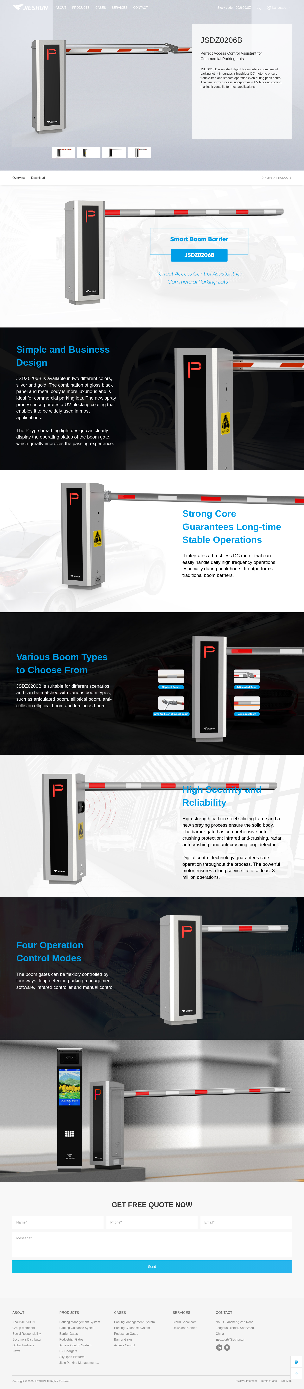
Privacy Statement (246, 1380)
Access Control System (75, 1345)
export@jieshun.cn (230, 1339)
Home (268, 177)
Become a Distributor (26, 1339)
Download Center (185, 1328)
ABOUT (61, 7)
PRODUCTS (81, 7)
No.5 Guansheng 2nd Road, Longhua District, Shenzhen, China (235, 1327)
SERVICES (119, 7)
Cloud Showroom (185, 1322)
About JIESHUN (23, 1322)
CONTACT (140, 7)
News (16, 1351)
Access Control (124, 1345)
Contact (224, 1313)
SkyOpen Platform (72, 1357)
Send (152, 1267)
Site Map (286, 1380)
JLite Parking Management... (79, 1362)
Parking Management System (79, 1322)
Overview (18, 177)
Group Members (23, 1328)
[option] (102, 85)
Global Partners (23, 1345)
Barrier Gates (68, 1333)
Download (38, 177)
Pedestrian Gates (71, 1339)
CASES (100, 7)
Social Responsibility (26, 1333)
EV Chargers (68, 1351)
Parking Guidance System (77, 1328)
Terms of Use (269, 1380)
